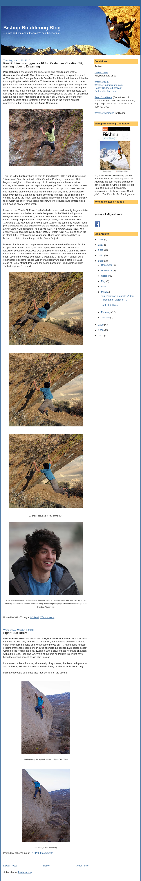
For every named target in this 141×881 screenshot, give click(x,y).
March (105, 292)
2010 (101, 261)
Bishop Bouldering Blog (32, 28)
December (107, 265)
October (105, 275)
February (106, 312)
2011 (101, 255)
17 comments (47, 617)
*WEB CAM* (101, 72)
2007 (101, 335)
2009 (101, 324)
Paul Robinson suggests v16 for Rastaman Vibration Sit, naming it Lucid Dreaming (43, 65)
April (104, 286)
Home (46, 865)
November (107, 270)
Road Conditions (103, 97)
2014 (101, 239)
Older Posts (82, 865)
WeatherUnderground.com (109, 85)
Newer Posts (10, 865)
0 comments (46, 853)
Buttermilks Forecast (105, 91)
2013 (101, 244)
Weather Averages (104, 113)
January (105, 317)
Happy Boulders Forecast (108, 88)
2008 (101, 330)
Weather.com (102, 82)
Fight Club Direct (15, 633)
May (103, 281)
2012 (101, 250)
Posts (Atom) (25, 872)
